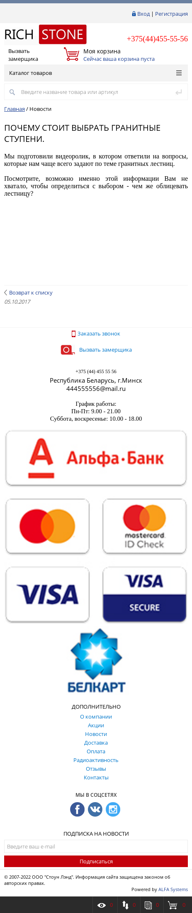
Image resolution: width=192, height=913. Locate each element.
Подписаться (96, 861)
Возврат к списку (28, 292)
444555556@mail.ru (96, 388)
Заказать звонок (96, 333)
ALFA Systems (173, 889)
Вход (143, 13)
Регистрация (171, 13)
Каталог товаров (95, 73)
